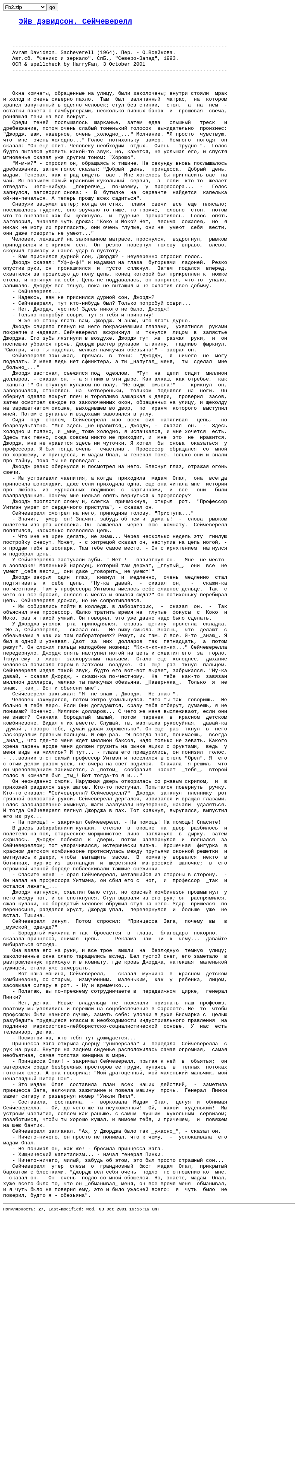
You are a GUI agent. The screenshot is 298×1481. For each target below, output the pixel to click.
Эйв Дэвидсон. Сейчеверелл (75, 22)
